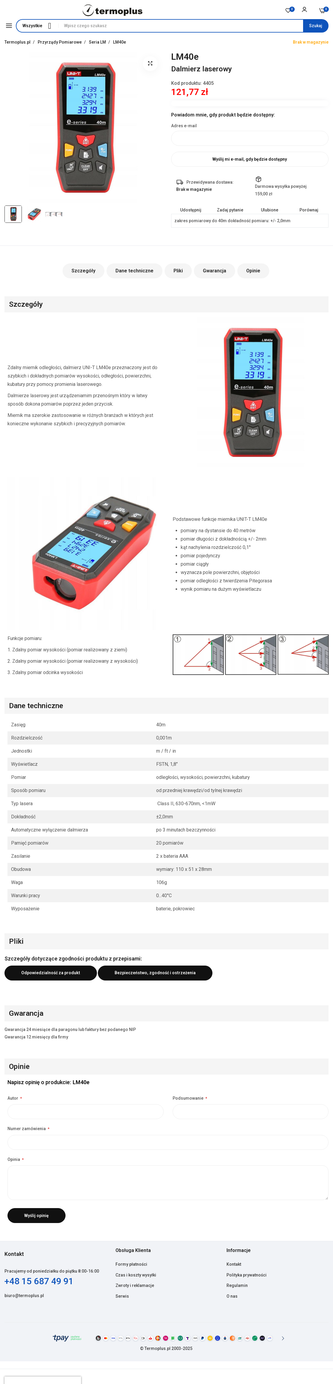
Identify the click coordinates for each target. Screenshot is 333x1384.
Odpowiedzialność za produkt (50, 972)
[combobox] (193, 26)
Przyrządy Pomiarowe (60, 42)
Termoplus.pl (17, 42)
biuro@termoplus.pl (24, 1295)
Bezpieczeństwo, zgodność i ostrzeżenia (155, 972)
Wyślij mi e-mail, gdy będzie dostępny (249, 159)
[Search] (315, 26)
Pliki (178, 271)
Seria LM (98, 42)
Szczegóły (83, 271)
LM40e (119, 42)
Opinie (253, 271)
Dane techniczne (134, 271)
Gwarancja (214, 271)
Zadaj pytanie (230, 210)
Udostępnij (190, 210)
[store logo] (112, 10)
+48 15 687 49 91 (39, 1281)
